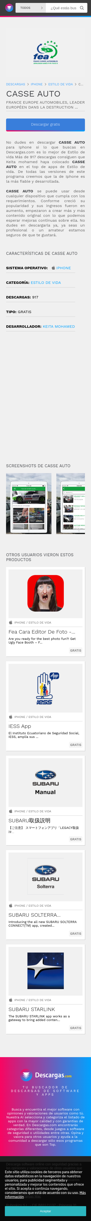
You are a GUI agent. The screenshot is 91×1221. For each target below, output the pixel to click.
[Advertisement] (45, 399)
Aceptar (45, 1211)
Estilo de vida (46, 282)
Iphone (63, 268)
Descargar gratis (45, 124)
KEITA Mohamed (59, 326)
